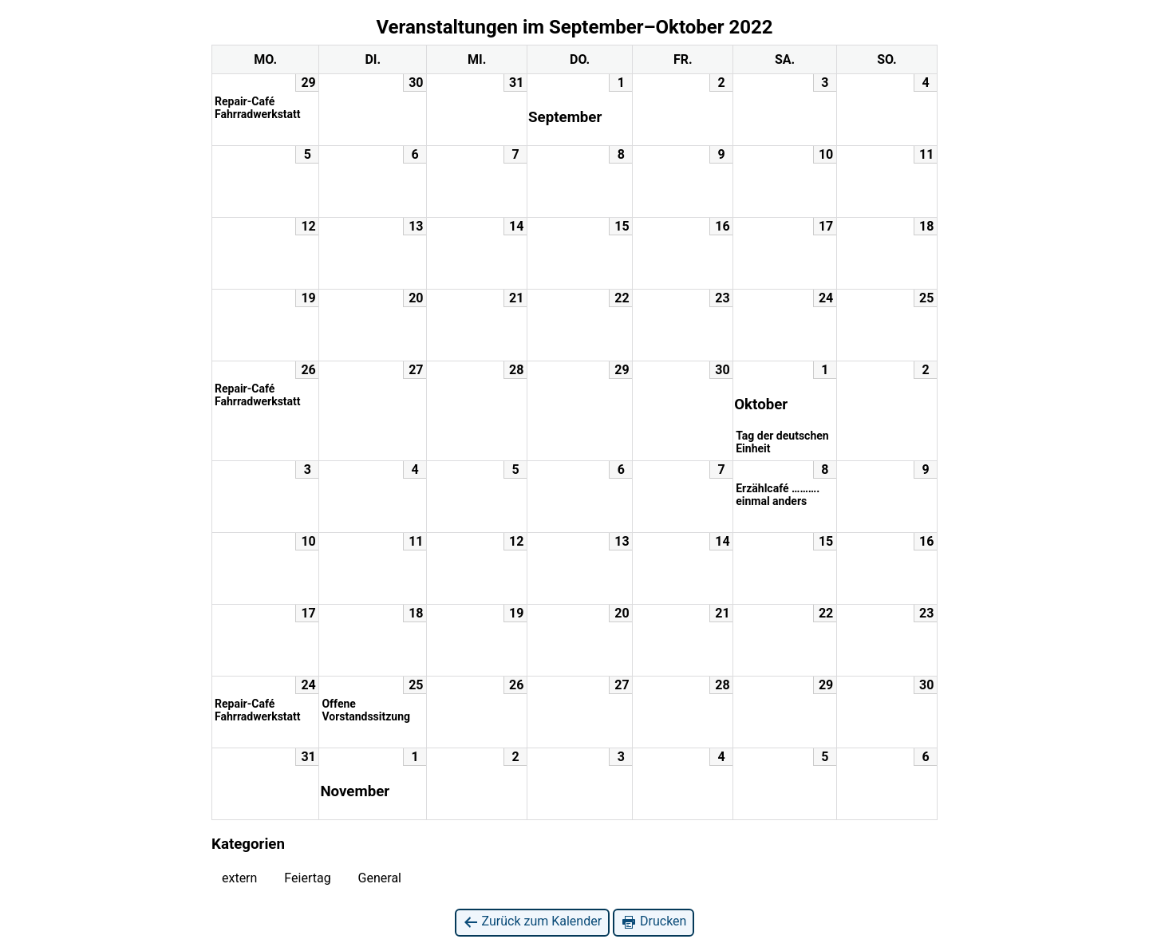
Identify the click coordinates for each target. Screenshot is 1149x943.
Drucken (653, 921)
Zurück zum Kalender (532, 921)
